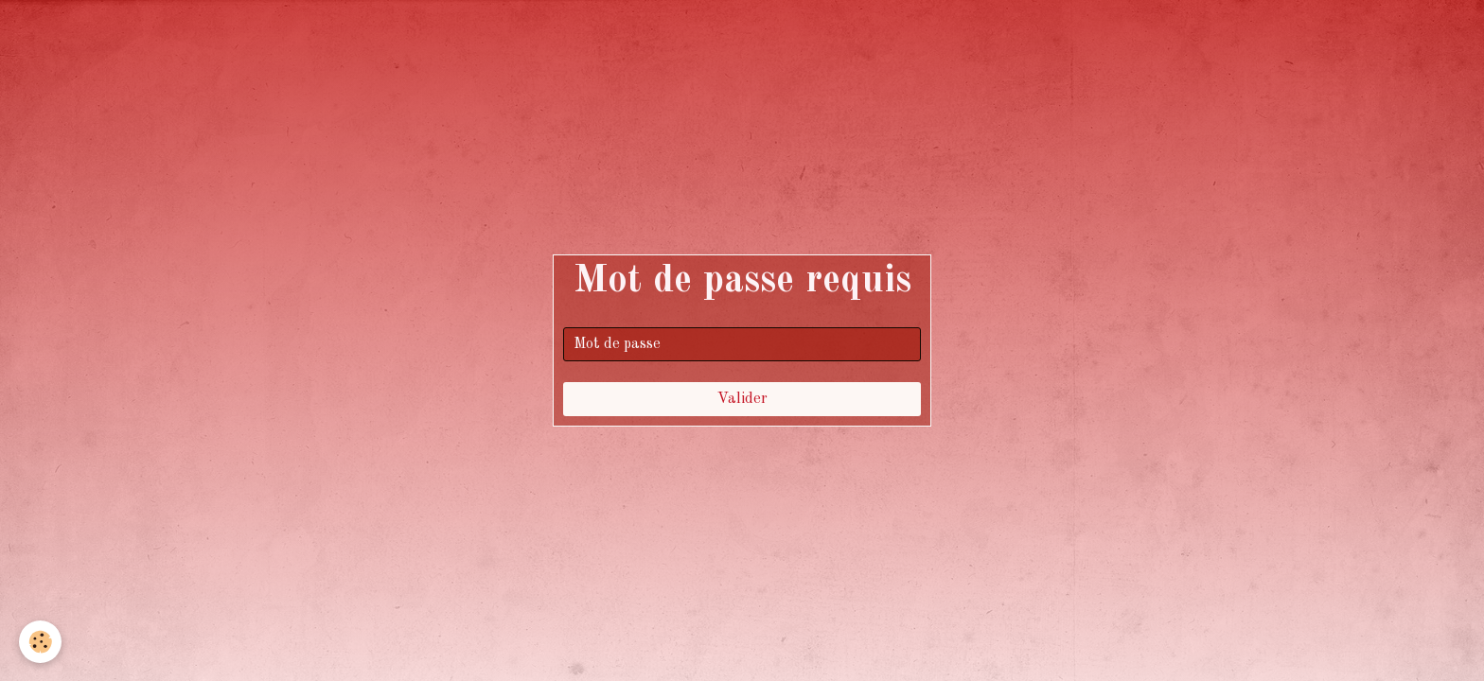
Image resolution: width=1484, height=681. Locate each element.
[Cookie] (40, 641)
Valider (742, 399)
